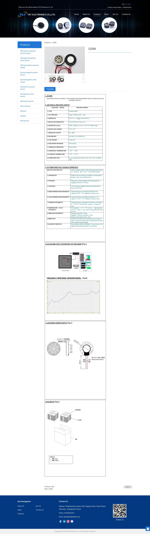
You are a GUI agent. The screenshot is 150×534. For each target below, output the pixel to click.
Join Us (115, 14)
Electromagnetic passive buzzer (29, 73)
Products (97, 14)
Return (128, 487)
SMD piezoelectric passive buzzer (29, 66)
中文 (123, 4)
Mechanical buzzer (27, 101)
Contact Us (126, 14)
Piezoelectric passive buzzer (27, 88)
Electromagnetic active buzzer (28, 81)
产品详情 (50, 89)
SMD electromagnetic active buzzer (28, 59)
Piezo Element (25, 106)
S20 (52, 487)
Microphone (24, 121)
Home (76, 14)
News (106, 14)
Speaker (23, 116)
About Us (86, 14)
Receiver (23, 111)
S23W (51, 489)
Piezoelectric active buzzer (27, 95)
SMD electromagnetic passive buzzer (28, 52)
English (128, 4)
